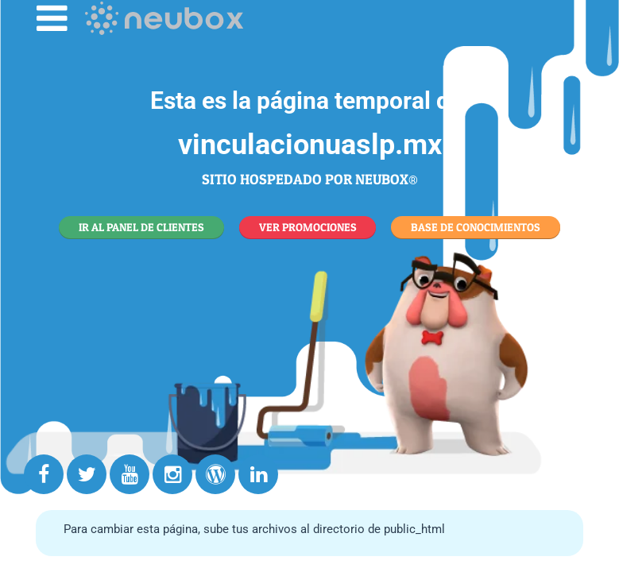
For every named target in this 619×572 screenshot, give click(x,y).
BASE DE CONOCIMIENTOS (475, 227)
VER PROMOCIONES (308, 227)
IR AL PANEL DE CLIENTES (141, 227)
